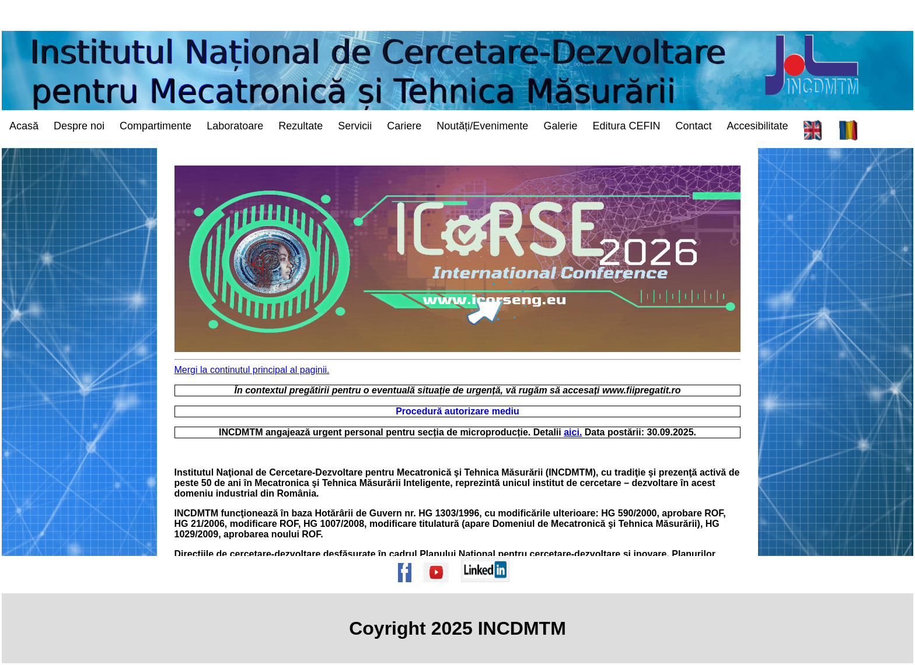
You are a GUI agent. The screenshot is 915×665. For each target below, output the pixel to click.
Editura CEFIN (626, 126)
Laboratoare (235, 126)
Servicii (355, 126)
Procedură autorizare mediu (457, 411)
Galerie (560, 126)
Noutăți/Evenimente (482, 126)
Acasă (24, 126)
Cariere (404, 126)
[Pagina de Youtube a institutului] (440, 588)
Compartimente (155, 126)
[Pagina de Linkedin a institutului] (489, 588)
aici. (573, 432)
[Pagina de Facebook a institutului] (408, 588)
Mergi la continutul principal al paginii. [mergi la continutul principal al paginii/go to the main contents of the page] (252, 370)
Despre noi (79, 126)
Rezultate (300, 126)
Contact (693, 126)
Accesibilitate (757, 126)
